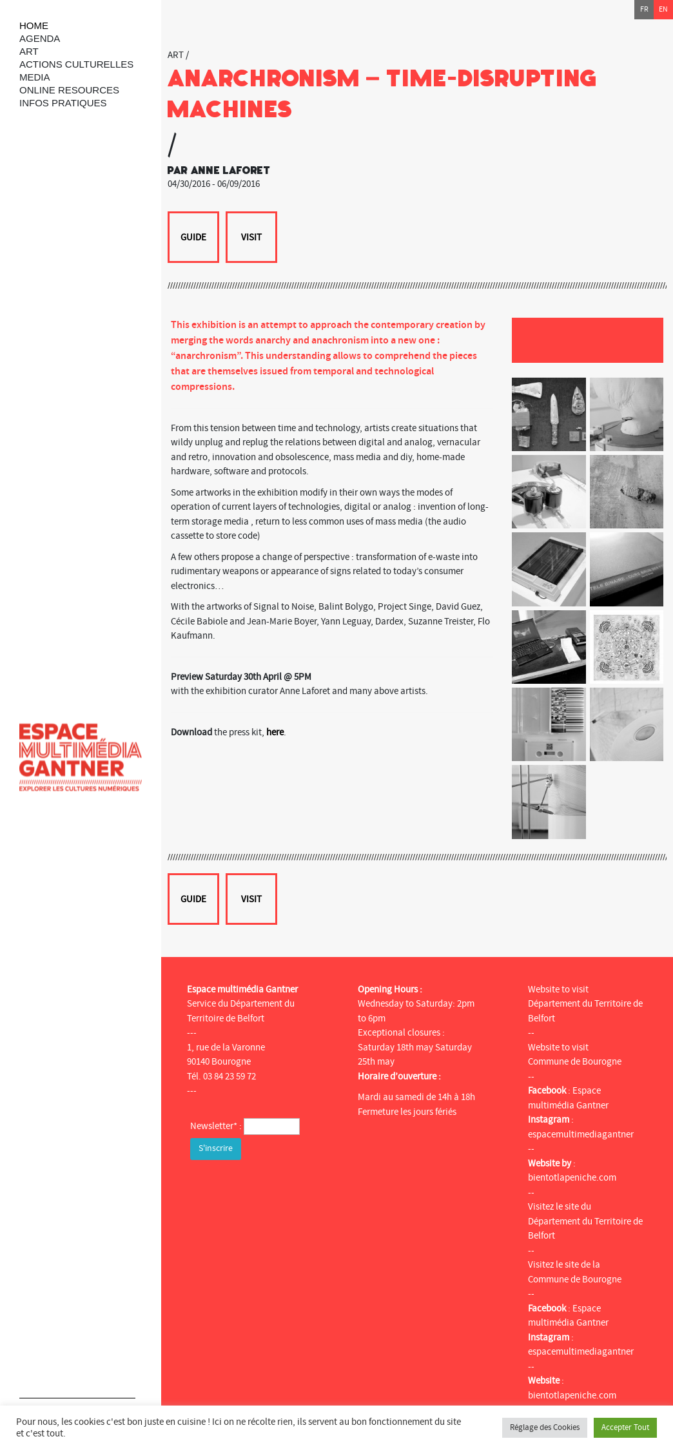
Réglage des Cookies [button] (545, 1427)
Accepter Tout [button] (625, 1427)
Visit (251, 237)
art (29, 51)
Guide (193, 237)
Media (34, 77)
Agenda (39, 38)
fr (644, 9)
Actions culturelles (76, 64)
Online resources (69, 89)
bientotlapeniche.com (572, 1178)
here (275, 732)
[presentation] (288, 1188)
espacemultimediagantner (581, 1134)
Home (33, 25)
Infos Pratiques (63, 102)
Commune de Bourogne (574, 1062)
